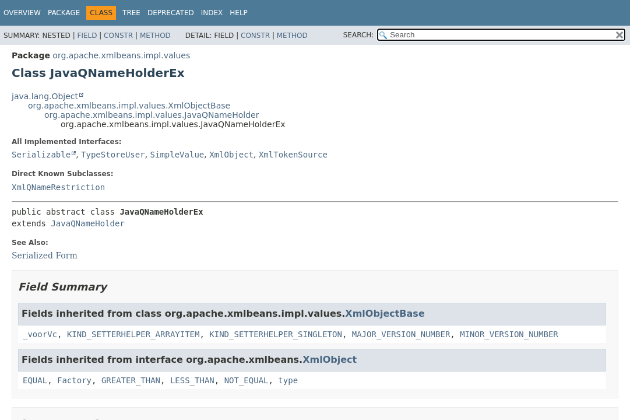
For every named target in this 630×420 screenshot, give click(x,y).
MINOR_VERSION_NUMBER (509, 334)
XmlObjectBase (384, 313)
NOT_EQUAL (246, 380)
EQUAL (35, 380)
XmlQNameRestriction (58, 187)
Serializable (41, 154)
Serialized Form (45, 255)
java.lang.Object (45, 96)
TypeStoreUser (113, 154)
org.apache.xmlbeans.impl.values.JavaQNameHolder (151, 115)
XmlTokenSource (293, 154)
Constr (118, 36)
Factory (74, 380)
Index (212, 13)
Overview (22, 13)
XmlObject (231, 154)
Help (239, 13)
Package (64, 13)
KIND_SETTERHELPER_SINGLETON (275, 334)
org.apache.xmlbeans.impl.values (121, 55)
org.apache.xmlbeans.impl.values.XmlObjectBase (129, 105)
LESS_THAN (192, 380)
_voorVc (40, 334)
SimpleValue (177, 154)
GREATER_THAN (130, 380)
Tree (131, 13)
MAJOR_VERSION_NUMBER (401, 334)
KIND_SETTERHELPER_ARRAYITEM (133, 334)
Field (87, 36)
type (288, 380)
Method (155, 36)
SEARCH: (358, 35)
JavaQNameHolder (87, 223)
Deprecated (170, 13)
